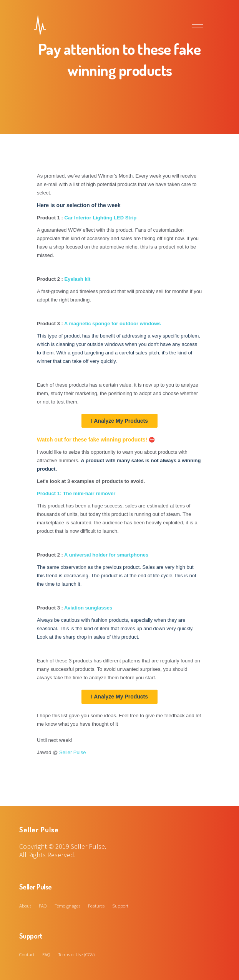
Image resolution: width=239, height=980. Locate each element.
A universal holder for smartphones (106, 555)
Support (120, 906)
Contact (27, 954)
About (25, 906)
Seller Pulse (72, 752)
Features (96, 906)
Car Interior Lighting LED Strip (101, 218)
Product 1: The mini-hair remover (76, 493)
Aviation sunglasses (88, 608)
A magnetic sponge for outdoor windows (112, 323)
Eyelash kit (78, 279)
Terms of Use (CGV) (76, 954)
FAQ (43, 906)
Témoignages (67, 906)
